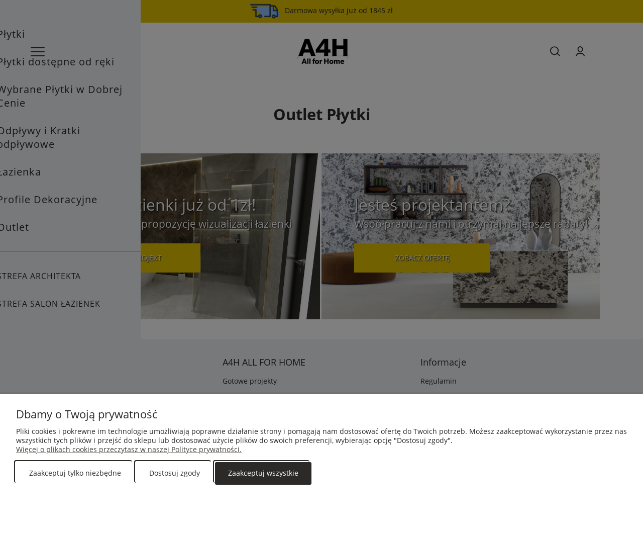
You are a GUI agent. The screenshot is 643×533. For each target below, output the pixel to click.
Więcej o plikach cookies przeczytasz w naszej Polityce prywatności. (129, 449)
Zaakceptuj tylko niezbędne (75, 473)
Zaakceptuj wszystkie (263, 473)
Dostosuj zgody (174, 473)
